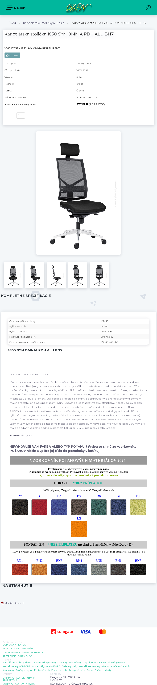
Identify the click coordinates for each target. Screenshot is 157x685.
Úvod (12, 23)
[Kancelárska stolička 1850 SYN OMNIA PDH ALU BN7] (78, 132)
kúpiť (8, 115)
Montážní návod (12, 603)
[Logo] (78, 7)
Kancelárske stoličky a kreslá (43, 23)
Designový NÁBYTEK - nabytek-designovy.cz (19, 679)
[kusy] (20, 115)
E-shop (16, 8)
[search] (149, 8)
